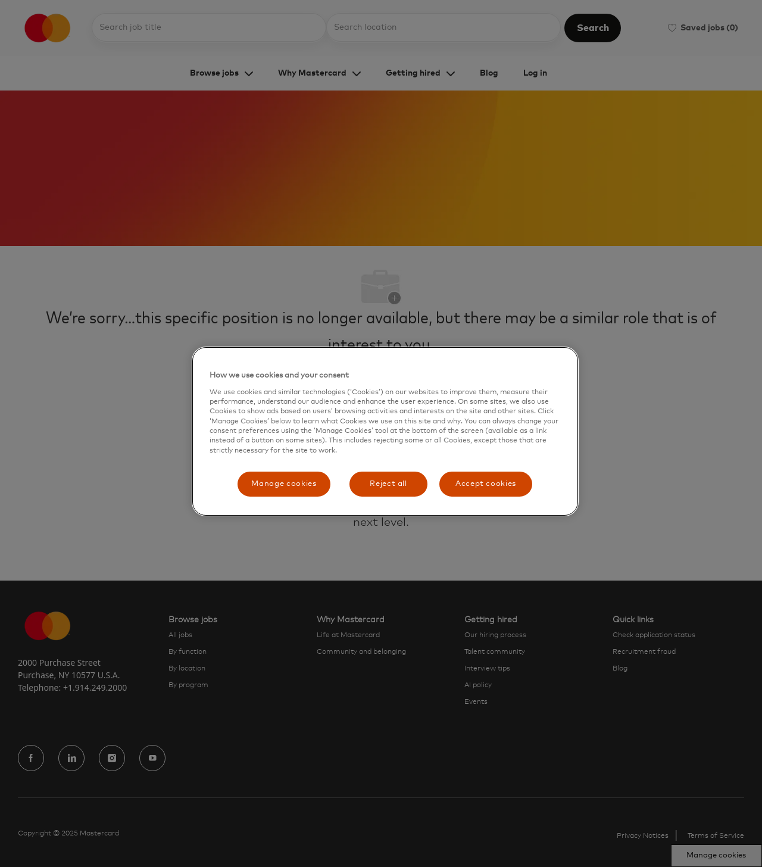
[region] (385, 431)
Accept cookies (485, 484)
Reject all (388, 484)
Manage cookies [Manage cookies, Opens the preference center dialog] (283, 484)
